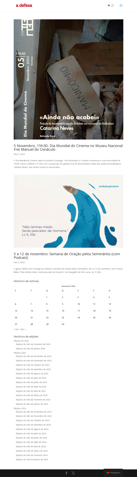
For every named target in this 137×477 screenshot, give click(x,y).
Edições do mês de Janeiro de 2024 (32, 459)
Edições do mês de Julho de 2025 (31, 378)
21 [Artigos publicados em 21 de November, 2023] (32, 317)
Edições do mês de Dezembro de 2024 (33, 411)
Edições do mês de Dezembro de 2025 (33, 356)
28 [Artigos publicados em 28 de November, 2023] (32, 324)
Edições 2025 (20, 352)
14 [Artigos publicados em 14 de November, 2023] (32, 310)
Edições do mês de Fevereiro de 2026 (33, 344)
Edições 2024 (20, 408)
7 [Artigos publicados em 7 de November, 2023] (31, 304)
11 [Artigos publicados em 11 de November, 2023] (94, 304)
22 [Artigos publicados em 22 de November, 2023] (47, 317)
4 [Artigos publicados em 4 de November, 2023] (93, 297)
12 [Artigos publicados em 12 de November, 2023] (110, 304)
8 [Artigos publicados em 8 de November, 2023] (46, 304)
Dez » (23, 329)
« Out (16, 329)
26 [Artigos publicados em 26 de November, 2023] (110, 317)
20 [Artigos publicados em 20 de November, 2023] (16, 317)
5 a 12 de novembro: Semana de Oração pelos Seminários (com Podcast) (67, 255)
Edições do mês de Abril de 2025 (31, 391)
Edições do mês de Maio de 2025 (31, 386)
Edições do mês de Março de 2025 (32, 395)
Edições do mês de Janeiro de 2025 (32, 404)
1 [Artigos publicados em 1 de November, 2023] (46, 297)
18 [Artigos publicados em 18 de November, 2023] (94, 310)
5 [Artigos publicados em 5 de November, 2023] (109, 297)
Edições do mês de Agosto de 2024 (32, 429)
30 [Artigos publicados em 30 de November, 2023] (63, 324)
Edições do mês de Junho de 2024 (31, 437)
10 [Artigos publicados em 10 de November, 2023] (79, 304)
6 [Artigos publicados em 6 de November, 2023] (15, 304)
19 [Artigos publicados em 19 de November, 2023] (110, 310)
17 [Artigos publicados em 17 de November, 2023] (79, 310)
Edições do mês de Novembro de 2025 (34, 360)
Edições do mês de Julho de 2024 (31, 433)
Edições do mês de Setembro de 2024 (33, 424)
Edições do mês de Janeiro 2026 (30, 348)
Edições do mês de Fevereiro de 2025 (33, 399)
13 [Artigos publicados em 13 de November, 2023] (16, 310)
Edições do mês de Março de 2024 (32, 450)
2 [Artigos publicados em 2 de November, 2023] (62, 297)
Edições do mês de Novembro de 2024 (34, 416)
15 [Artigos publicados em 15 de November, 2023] (47, 310)
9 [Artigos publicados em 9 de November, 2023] (62, 304)
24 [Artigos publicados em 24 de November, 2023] (79, 317)
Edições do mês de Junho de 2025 (31, 382)
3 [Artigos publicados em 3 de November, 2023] (78, 297)
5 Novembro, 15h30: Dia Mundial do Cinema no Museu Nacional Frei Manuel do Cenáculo (68, 147)
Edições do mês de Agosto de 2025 (32, 373)
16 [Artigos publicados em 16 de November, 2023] (63, 310)
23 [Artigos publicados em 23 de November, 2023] (63, 317)
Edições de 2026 (21, 340)
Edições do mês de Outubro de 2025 (32, 365)
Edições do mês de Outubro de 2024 (32, 420)
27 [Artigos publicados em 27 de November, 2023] (16, 324)
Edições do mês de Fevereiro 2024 (31, 455)
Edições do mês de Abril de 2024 (31, 446)
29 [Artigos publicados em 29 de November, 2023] (47, 324)
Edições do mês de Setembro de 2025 (33, 369)
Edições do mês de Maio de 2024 (31, 442)
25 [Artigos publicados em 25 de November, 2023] (94, 317)
